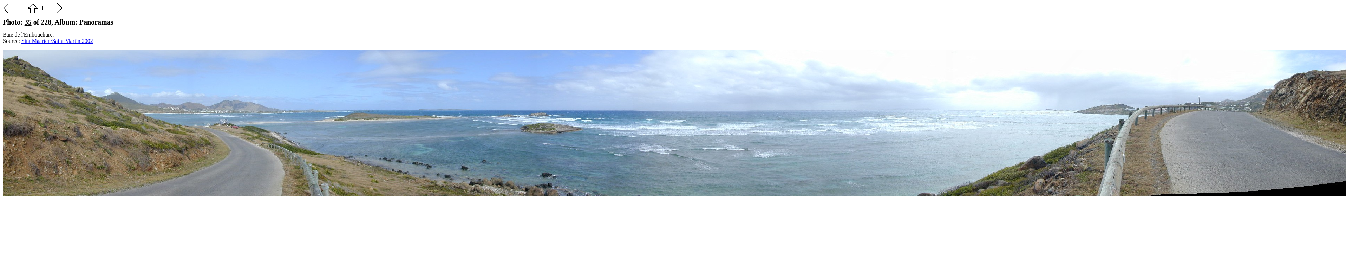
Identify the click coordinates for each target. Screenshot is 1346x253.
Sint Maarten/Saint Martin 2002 (57, 41)
